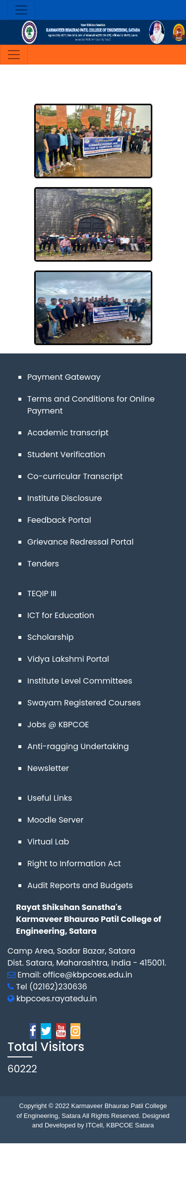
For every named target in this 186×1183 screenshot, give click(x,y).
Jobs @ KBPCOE (58, 724)
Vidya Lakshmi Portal (68, 659)
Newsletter (48, 768)
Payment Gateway (64, 377)
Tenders (43, 563)
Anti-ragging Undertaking (78, 746)
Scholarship (50, 637)
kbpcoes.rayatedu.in (56, 998)
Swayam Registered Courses (84, 702)
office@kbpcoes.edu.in (87, 974)
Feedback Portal (59, 520)
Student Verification (66, 454)
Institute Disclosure (64, 498)
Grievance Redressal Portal (80, 542)
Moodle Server (55, 820)
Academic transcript (68, 432)
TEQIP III (42, 593)
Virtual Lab (48, 841)
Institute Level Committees (79, 681)
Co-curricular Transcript (75, 476)
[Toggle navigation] (21, 10)
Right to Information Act (74, 863)
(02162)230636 (58, 986)
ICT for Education (60, 615)
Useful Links (49, 798)
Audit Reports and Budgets (80, 885)
